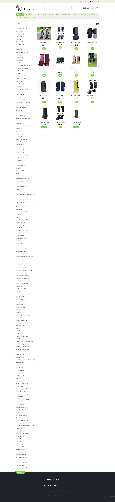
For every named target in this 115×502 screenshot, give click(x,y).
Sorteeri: (39, 23)
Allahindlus (92, 14)
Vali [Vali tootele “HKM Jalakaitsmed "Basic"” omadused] (92, 48)
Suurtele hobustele (48, 14)
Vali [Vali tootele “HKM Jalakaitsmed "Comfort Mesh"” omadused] (60, 75)
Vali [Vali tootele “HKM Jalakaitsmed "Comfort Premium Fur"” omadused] (76, 75)
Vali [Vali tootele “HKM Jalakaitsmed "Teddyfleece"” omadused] (60, 101)
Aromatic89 (83, 14)
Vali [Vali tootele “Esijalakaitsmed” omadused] (60, 47)
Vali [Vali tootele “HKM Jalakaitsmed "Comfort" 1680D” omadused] (44, 101)
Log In (97, 1)
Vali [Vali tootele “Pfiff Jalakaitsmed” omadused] (60, 127)
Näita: (86, 23)
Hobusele (19, 14)
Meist (33, 17)
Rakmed (58, 14)
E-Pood (19, 17)
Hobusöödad (66, 14)
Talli (37, 14)
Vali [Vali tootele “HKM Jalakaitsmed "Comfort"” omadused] (92, 75)
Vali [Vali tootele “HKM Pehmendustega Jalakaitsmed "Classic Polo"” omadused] (76, 101)
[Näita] (91, 24)
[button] (95, 24)
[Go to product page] (44, 33)
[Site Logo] (25, 8)
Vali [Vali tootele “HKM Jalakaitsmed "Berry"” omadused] (44, 75)
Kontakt (26, 17)
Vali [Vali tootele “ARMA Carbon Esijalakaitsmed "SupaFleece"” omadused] (44, 48)
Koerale (74, 14)
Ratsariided (29, 14)
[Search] (73, 7)
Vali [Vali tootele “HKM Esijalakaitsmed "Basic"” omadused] (76, 48)
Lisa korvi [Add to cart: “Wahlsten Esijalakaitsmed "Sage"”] (76, 127)
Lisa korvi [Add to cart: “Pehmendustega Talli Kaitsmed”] (44, 127)
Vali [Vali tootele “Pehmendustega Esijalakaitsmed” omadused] (92, 101)
